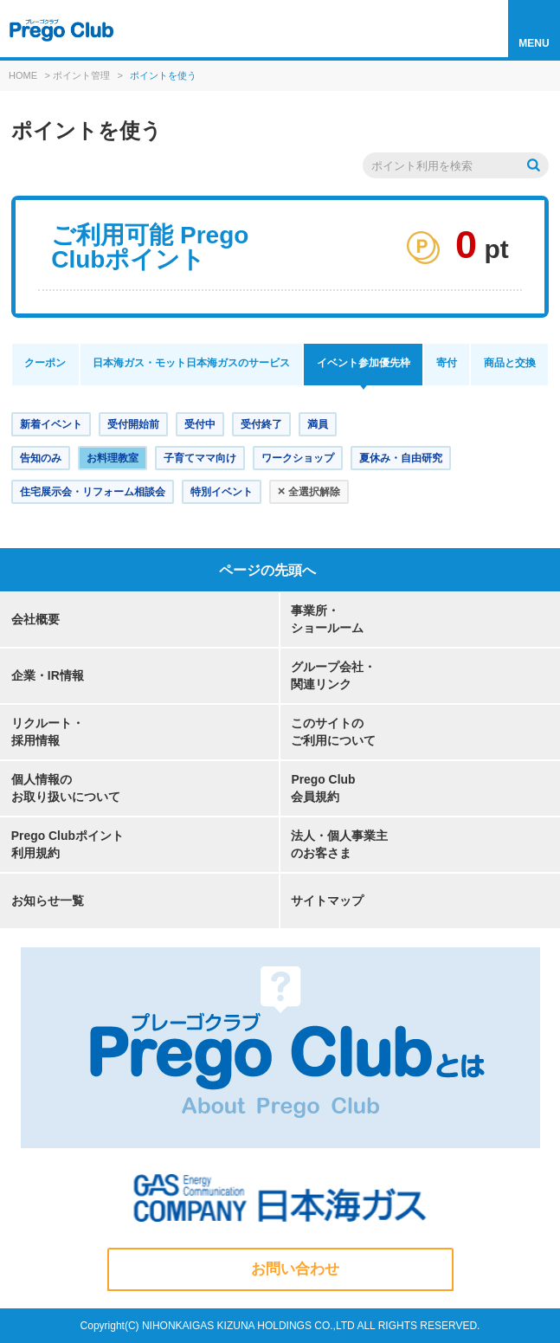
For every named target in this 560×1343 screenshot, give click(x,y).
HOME (23, 75)
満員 (317, 424)
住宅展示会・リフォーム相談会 (92, 492)
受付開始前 (133, 424)
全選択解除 (309, 490)
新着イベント (51, 424)
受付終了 (261, 424)
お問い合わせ (295, 1269)
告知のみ (40, 458)
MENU (533, 43)
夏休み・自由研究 (400, 458)
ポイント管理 (81, 75)
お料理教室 (112, 458)
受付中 (200, 424)
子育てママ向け (200, 458)
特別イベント (221, 492)
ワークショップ (297, 458)
